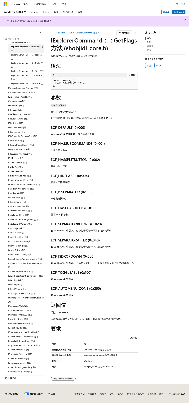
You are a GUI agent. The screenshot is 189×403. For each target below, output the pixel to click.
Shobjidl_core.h (65, 32)
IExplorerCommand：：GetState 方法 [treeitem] (27, 64)
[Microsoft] (5, 4)
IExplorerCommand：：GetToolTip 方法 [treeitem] (26, 77)
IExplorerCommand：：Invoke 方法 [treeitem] (27, 83)
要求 (149, 49)
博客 (102, 393)
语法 (149, 38)
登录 (183, 4)
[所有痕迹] (53, 32)
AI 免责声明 (79, 393)
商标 (161, 393)
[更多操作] (135, 32)
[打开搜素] (177, 4)
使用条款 (152, 393)
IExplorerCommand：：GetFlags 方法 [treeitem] (27, 48)
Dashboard (179, 12)
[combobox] (24, 39)
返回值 (150, 45)
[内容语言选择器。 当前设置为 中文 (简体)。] (12, 393)
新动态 (166, 12)
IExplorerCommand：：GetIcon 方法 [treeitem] (26, 56)
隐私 (120, 393)
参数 (149, 42)
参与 (112, 393)
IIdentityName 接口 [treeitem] (17, 201)
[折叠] (40, 32)
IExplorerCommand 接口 (86, 32)
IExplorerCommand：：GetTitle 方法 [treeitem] (27, 71)
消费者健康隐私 (134, 393)
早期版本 (92, 393)
